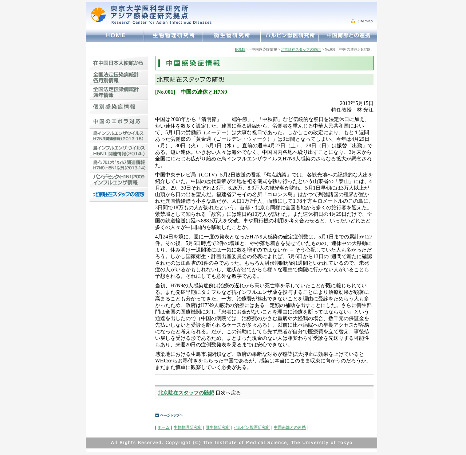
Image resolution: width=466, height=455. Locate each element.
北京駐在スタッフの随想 (301, 49)
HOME (240, 49)
